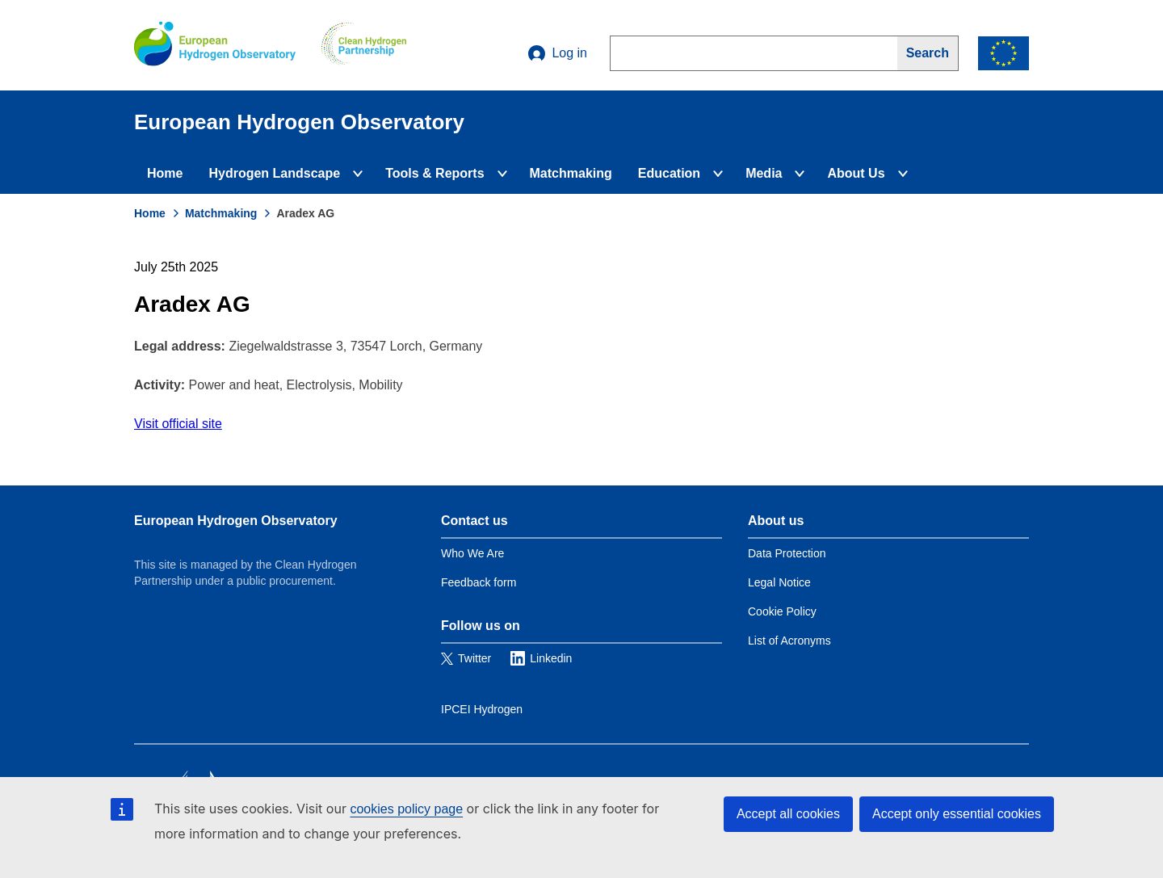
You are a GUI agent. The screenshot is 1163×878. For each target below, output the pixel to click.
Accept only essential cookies (956, 814)
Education (669, 173)
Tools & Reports (434, 173)
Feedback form (478, 582)
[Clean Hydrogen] (363, 45)
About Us (855, 173)
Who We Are (472, 553)
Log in (557, 53)
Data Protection (787, 553)
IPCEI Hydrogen (482, 709)
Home (165, 173)
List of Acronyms (789, 640)
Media (763, 173)
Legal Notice (779, 582)
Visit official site (178, 424)
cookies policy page (406, 809)
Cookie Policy (782, 611)
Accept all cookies (788, 814)
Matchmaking (571, 173)
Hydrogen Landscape (274, 173)
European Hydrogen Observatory (236, 520)
